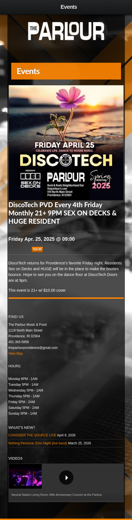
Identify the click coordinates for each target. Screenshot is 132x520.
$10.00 (37, 249)
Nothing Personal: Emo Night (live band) (38, 443)
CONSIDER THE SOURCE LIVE (32, 435)
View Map (16, 353)
